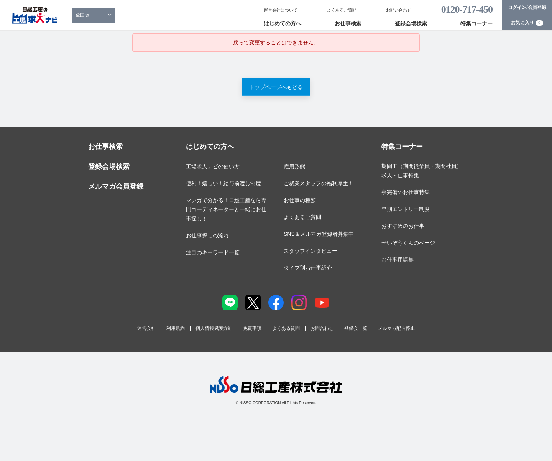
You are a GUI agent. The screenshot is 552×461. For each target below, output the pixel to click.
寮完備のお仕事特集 (405, 192)
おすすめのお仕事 (402, 226)
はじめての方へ (282, 23)
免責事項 (252, 328)
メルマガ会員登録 (115, 186)
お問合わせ (322, 328)
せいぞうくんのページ (408, 243)
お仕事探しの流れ (207, 235)
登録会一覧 (355, 328)
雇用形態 (294, 166)
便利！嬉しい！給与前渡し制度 (223, 183)
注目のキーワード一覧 (213, 252)
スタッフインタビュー (310, 251)
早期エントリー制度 (405, 209)
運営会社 (146, 328)
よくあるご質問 (341, 10)
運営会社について (280, 10)
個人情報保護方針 (214, 328)
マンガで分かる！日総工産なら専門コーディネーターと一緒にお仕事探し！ (226, 209)
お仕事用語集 (397, 260)
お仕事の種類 (300, 200)
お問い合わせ (398, 10)
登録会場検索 (411, 23)
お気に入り (527, 22)
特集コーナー (476, 23)
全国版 (82, 15)
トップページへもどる (276, 87)
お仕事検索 (348, 23)
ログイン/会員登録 (527, 7)
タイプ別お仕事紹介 (308, 268)
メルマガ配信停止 (396, 328)
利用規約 (175, 328)
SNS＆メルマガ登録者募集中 (319, 234)
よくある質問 (286, 328)
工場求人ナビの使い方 (213, 166)
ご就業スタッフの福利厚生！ (318, 183)
